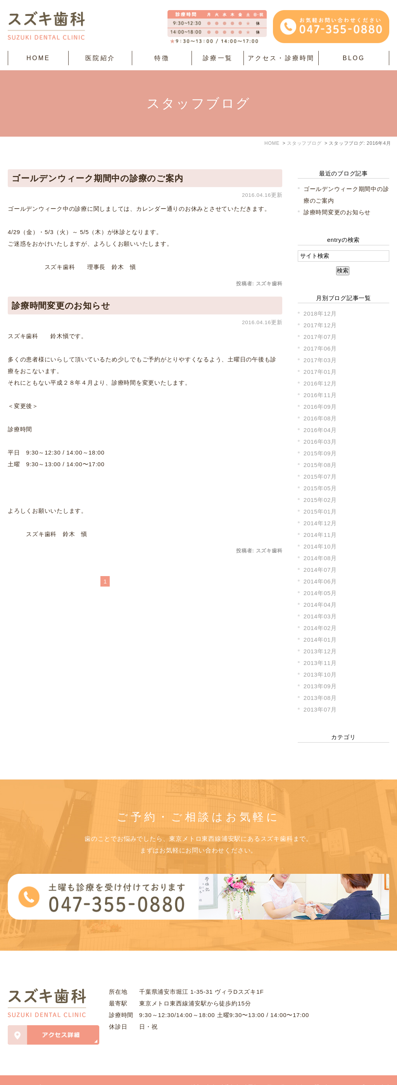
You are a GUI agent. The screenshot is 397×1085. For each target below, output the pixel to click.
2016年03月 (320, 441)
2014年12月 (320, 523)
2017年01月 (320, 371)
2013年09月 (320, 686)
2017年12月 (320, 325)
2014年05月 (320, 593)
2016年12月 (320, 383)
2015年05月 (320, 488)
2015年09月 (320, 453)
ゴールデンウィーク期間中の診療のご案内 (97, 178)
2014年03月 (320, 616)
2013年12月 (320, 651)
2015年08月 (320, 465)
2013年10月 (320, 674)
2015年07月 (320, 476)
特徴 (161, 58)
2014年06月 (320, 581)
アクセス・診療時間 (281, 58)
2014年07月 (320, 569)
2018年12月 (320, 313)
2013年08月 (320, 697)
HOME (38, 58)
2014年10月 (320, 546)
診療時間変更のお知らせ (61, 306)
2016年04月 (320, 430)
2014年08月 (320, 558)
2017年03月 (320, 360)
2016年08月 (320, 418)
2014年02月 (320, 628)
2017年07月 (320, 336)
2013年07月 (320, 709)
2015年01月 (320, 511)
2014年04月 (320, 604)
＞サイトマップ (24, 1073)
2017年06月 (320, 348)
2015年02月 (320, 499)
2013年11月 (320, 663)
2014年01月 (320, 639)
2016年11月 (320, 395)
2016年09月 (320, 406)
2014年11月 (320, 534)
